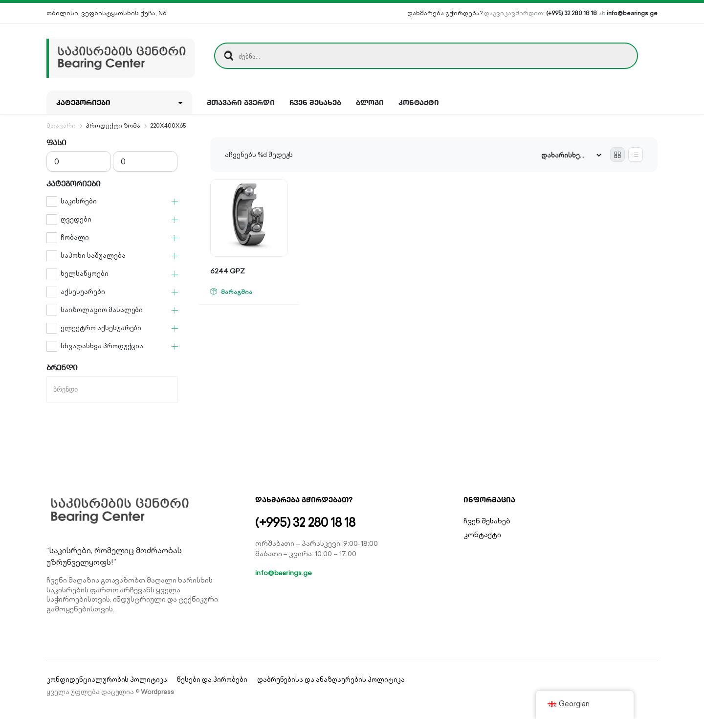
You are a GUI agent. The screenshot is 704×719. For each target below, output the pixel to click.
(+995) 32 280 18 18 (571, 13)
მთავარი (61, 125)
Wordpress (157, 692)
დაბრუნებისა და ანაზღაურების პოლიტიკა (331, 679)
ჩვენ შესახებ (315, 102)
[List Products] (635, 154)
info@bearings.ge (632, 13)
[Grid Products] (617, 154)
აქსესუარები (83, 291)
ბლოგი (370, 102)
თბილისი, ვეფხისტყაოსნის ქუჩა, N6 (106, 13)
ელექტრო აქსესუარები (101, 328)
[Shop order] (571, 155)
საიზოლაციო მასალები (102, 310)
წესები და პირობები (212, 679)
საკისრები (79, 201)
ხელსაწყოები (85, 273)
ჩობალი (75, 237)
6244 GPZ (227, 271)
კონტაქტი (419, 102)
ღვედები (76, 219)
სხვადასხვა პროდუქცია (102, 346)
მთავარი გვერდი (241, 102)
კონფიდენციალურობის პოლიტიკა (106, 679)
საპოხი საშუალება (93, 255)
